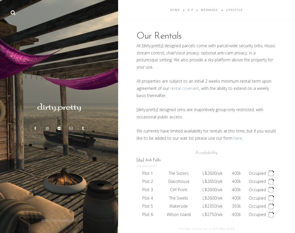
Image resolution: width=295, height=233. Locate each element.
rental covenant (184, 88)
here (238, 138)
